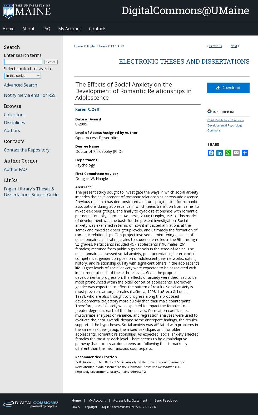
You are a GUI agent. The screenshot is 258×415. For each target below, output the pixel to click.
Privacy (76, 407)
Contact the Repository (26, 150)
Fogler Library (97, 46)
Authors (12, 130)
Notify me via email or (30, 95)
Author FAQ (15, 169)
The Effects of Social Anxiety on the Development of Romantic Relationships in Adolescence (133, 90)
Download (228, 87)
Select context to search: (28, 69)
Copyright (91, 407)
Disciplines (14, 122)
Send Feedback (166, 400)
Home (78, 46)
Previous (215, 46)
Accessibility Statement (130, 400)
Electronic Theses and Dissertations (184, 61)
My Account (97, 400)
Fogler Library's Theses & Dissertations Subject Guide (31, 192)
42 (122, 46)
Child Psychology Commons (225, 120)
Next (234, 46)
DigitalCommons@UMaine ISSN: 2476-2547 (129, 407)
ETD (114, 46)
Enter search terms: (23, 55)
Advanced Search (20, 85)
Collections (15, 115)
